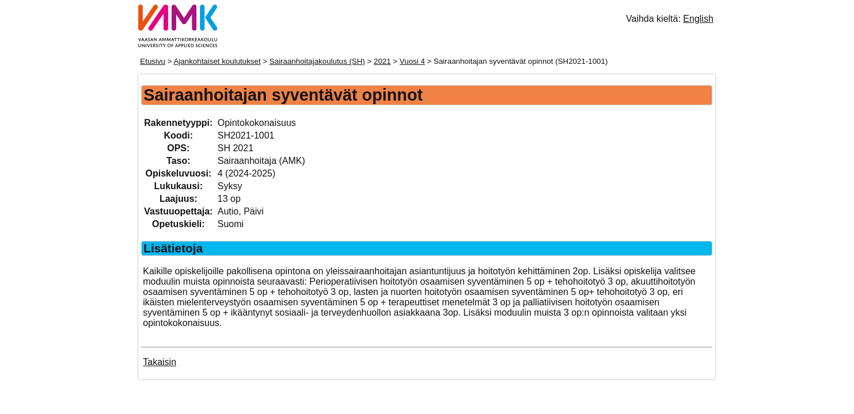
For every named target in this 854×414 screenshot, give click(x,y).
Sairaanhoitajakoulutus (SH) (317, 61)
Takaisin (159, 362)
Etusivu (152, 61)
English (698, 19)
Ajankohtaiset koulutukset (216, 61)
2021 (382, 61)
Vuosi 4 (412, 61)
